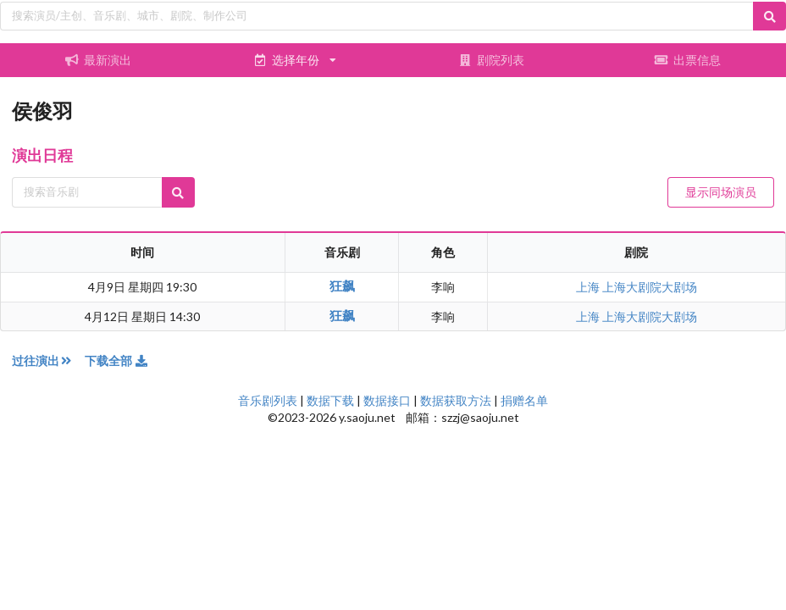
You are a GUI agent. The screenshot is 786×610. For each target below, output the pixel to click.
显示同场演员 (720, 192)
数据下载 (330, 400)
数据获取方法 (455, 400)
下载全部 (117, 360)
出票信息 (688, 60)
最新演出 (98, 60)
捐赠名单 (524, 400)
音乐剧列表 (267, 400)
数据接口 (387, 400)
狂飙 (342, 285)
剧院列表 (491, 60)
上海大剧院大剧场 (649, 287)
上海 (589, 287)
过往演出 (48, 360)
